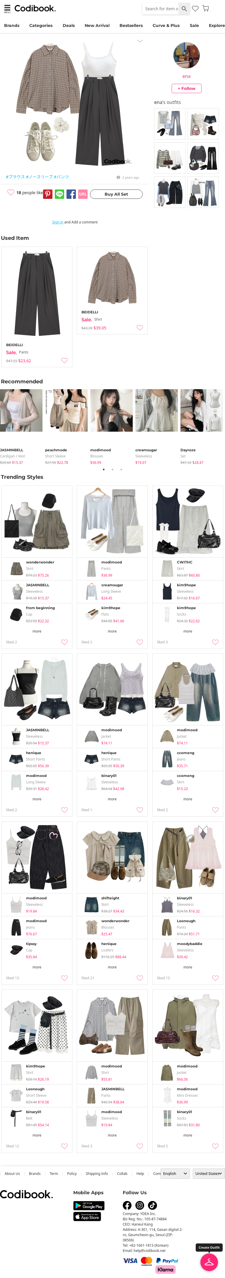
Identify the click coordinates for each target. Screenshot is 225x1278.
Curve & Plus (166, 25)
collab (122, 1173)
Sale (194, 25)
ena (187, 76)
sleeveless (143, 456)
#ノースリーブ (39, 177)
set (183, 456)
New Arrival (97, 25)
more (37, 631)
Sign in (57, 222)
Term (54, 1173)
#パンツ (61, 177)
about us (12, 1173)
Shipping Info (97, 1173)
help (140, 1173)
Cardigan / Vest (12, 456)
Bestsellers (131, 25)
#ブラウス (15, 177)
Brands (11, 25)
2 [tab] (112, 469)
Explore (217, 25)
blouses (96, 456)
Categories (40, 25)
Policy (72, 1173)
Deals (69, 25)
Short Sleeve (55, 456)
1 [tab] (104, 469)
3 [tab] (121, 469)
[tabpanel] (22, 425)
